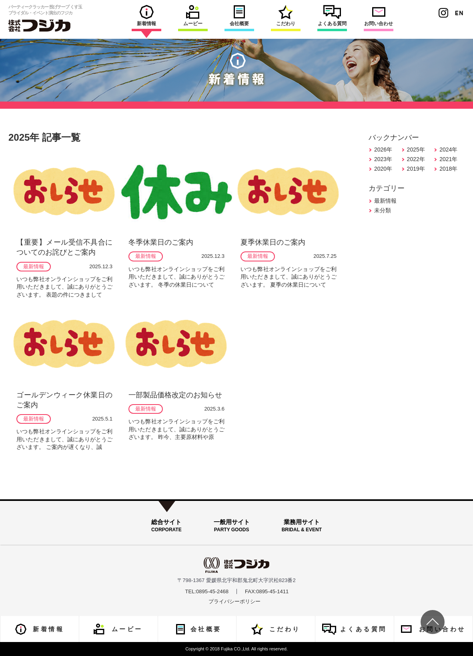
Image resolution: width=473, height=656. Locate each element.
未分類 (382, 210)
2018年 (448, 168)
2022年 (416, 159)
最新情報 (385, 200)
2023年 (383, 159)
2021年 (448, 159)
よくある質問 (332, 15)
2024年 (448, 149)
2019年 (416, 168)
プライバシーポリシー (234, 601)
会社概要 (239, 15)
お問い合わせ (378, 15)
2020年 (383, 168)
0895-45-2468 (212, 591)
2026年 (383, 149)
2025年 (416, 149)
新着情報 (146, 15)
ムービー (192, 15)
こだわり (285, 15)
